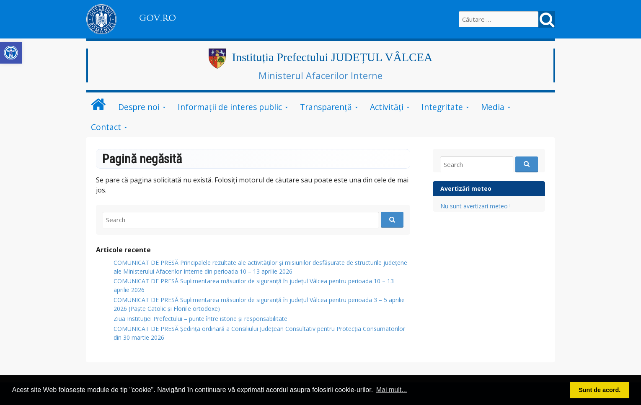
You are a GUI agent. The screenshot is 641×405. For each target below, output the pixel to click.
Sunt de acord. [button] (599, 390)
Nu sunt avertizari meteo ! (475, 206)
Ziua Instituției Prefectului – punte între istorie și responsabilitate (200, 319)
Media (492, 107)
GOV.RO (157, 18)
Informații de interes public (230, 107)
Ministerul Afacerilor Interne (320, 75)
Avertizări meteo (465, 188)
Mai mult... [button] (391, 389)
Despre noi (139, 107)
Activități (386, 107)
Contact (106, 127)
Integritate (442, 107)
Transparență (326, 107)
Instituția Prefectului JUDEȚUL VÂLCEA (332, 57)
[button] (11, 53)
